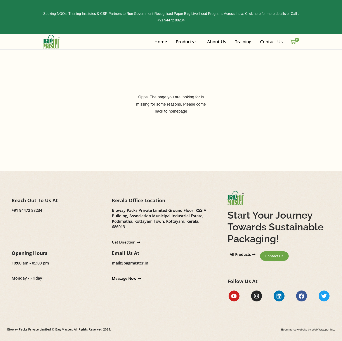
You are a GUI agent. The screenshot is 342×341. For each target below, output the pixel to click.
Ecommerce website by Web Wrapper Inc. (306, 330)
